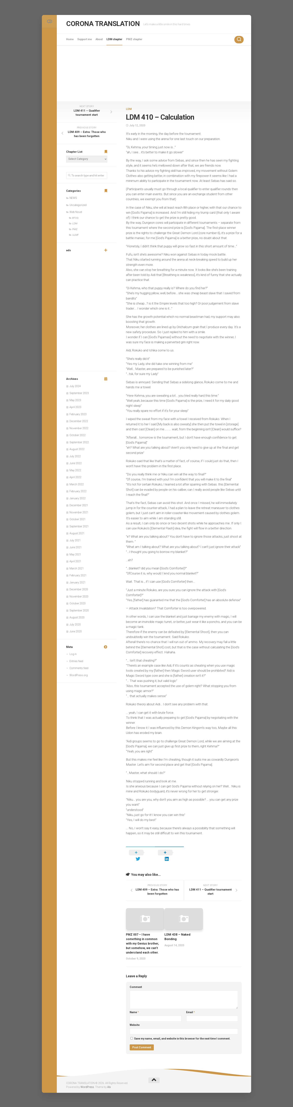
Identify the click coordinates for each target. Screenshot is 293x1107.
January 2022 (78, 498)
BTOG (75, 217)
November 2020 (79, 596)
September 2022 (79, 442)
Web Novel (76, 211)
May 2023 (75, 400)
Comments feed (79, 668)
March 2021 (77, 568)
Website (135, 1024)
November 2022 (79, 428)
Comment (136, 986)
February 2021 (78, 575)
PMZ (74, 229)
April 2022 (75, 477)
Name (134, 1011)
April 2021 (75, 561)
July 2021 (75, 540)
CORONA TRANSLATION (108, 24)
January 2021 (78, 582)
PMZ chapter (134, 39)
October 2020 (78, 603)
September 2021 (79, 526)
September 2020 (79, 610)
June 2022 (76, 463)
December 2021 (79, 505)
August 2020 (77, 617)
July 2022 (75, 456)
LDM (129, 108)
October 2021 (78, 519)
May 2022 (75, 470)
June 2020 (76, 631)
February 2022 (78, 491)
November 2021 (79, 512)
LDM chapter (114, 39)
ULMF (75, 234)
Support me (84, 39)
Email (190, 1011)
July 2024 (75, 386)
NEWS (73, 197)
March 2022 (77, 484)
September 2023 (79, 393)
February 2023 (78, 414)
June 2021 (76, 547)
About (99, 39)
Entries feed (76, 661)
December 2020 (79, 589)
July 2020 (75, 624)
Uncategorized (78, 205)
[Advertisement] (154, 73)
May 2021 (75, 554)
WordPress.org (79, 675)
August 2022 (77, 449)
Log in (73, 654)
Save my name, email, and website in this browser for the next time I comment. (182, 1037)
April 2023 (75, 407)
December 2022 (79, 421)
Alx (109, 1086)
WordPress (87, 1086)
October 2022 (78, 435)
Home (70, 39)
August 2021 (77, 533)
